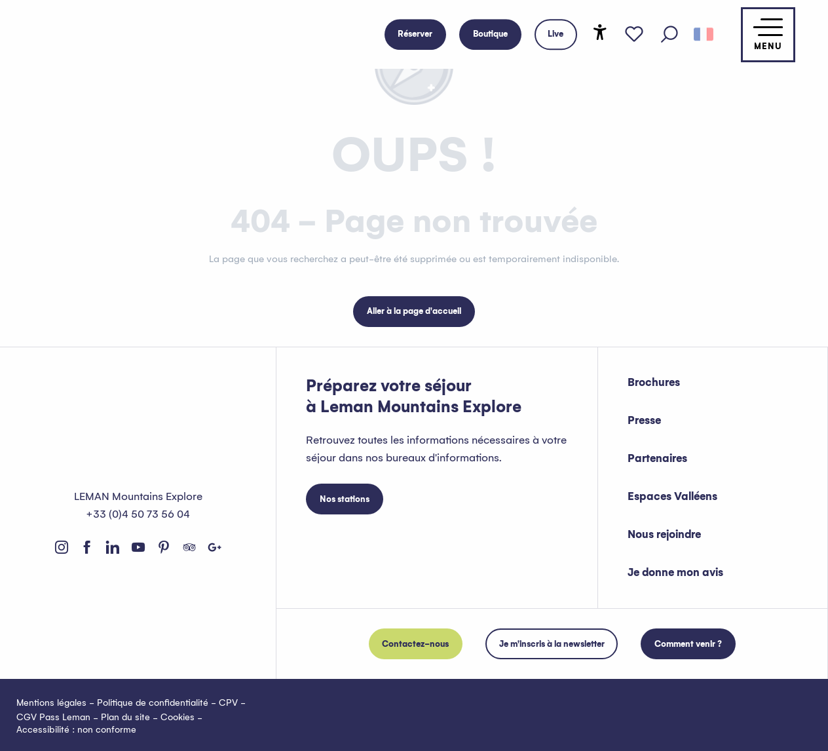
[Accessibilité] (600, 32)
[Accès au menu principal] (768, 34)
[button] (669, 35)
